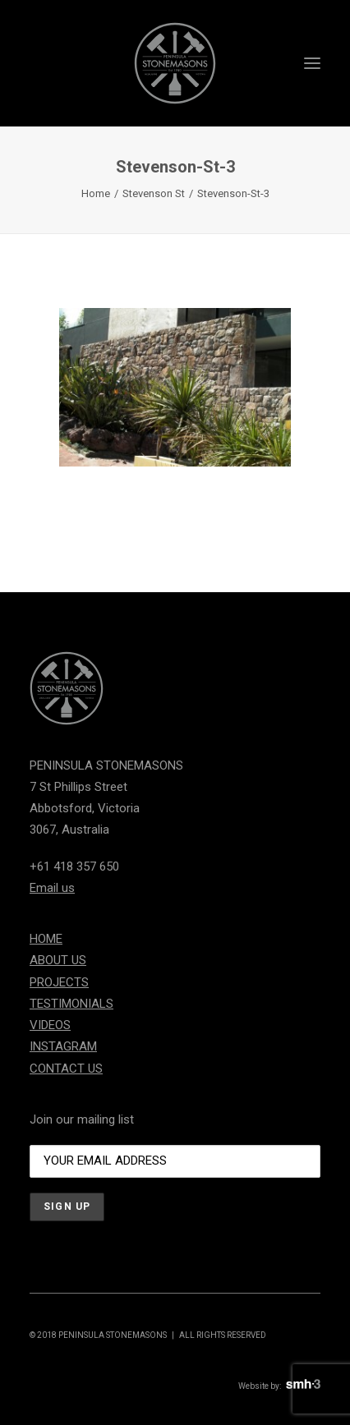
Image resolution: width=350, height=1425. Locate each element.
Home (95, 193)
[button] (312, 63)
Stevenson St (153, 193)
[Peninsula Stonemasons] (175, 63)
